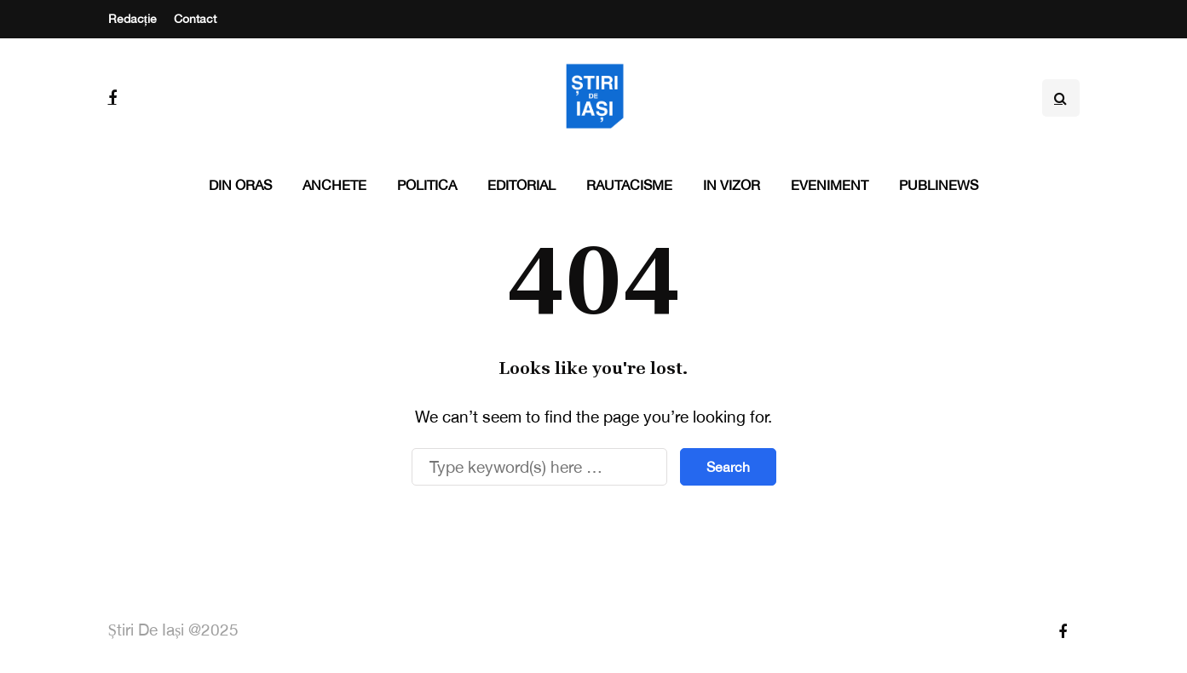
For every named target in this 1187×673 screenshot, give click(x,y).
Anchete (334, 185)
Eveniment (829, 185)
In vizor (731, 185)
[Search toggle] (1061, 98)
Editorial (521, 185)
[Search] (539, 467)
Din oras (240, 185)
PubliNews (938, 185)
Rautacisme (629, 185)
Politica (427, 185)
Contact (195, 19)
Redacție (133, 19)
